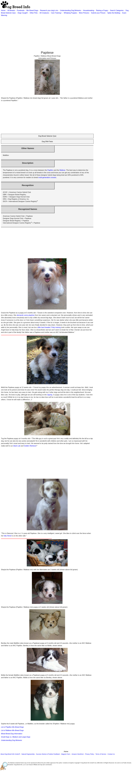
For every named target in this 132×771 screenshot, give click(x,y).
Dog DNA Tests (47, 141)
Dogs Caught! (23, 13)
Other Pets (33, 13)
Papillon (50, 170)
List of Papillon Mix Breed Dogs (12, 727)
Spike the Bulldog (113, 13)
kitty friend (7, 536)
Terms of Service (100, 754)
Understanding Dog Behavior (70, 10)
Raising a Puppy (102, 10)
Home (3, 10)
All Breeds (11, 10)
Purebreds (20, 10)
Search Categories (117, 10)
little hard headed (44, 327)
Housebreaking (88, 10)
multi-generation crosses (47, 177)
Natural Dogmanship (28, 754)
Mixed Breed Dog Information (11, 734)
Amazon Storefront (78, 754)
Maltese (62, 170)
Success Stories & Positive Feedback (48, 754)
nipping (49, 395)
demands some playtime (25, 315)
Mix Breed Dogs (32, 10)
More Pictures (84, 13)
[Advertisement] (61, 31)
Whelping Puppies (70, 13)
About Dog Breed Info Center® (10, 754)
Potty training (56, 327)
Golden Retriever (30, 446)
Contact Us (111, 754)
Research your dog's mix (49, 10)
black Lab (16, 446)
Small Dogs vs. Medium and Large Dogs (15, 737)
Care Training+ (56, 13)
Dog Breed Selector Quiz (47, 136)
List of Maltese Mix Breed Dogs (12, 730)
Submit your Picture (98, 13)
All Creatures (44, 13)
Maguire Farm (65, 754)
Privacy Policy (89, 754)
